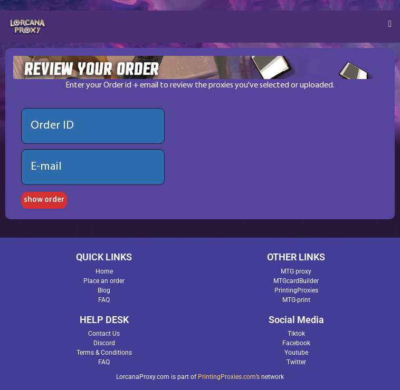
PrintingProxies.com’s (229, 377)
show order (44, 200)
